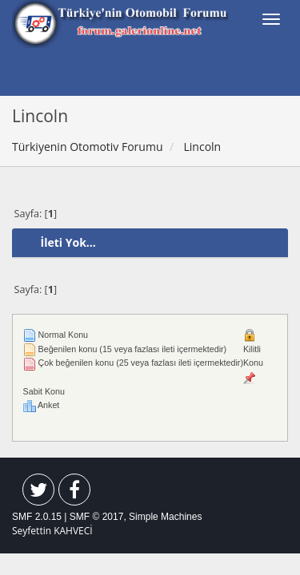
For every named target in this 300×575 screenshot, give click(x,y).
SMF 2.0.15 (37, 516)
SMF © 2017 (97, 516)
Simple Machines (165, 516)
